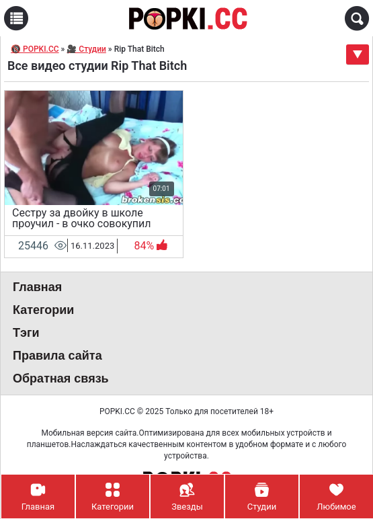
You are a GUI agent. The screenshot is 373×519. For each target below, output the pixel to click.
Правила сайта (57, 355)
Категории (43, 310)
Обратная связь (61, 378)
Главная (37, 287)
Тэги (26, 333)
